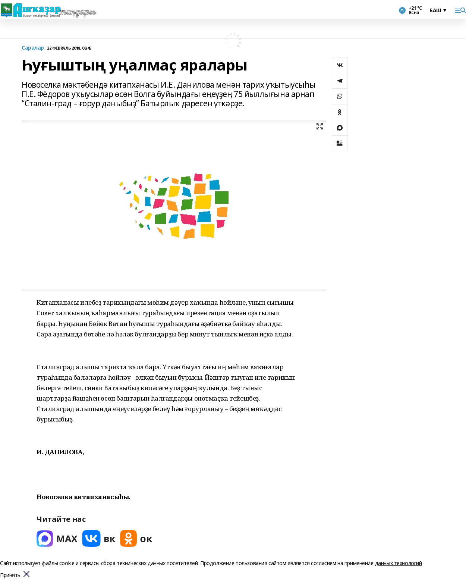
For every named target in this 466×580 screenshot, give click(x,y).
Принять (10, 575)
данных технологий (398, 563)
